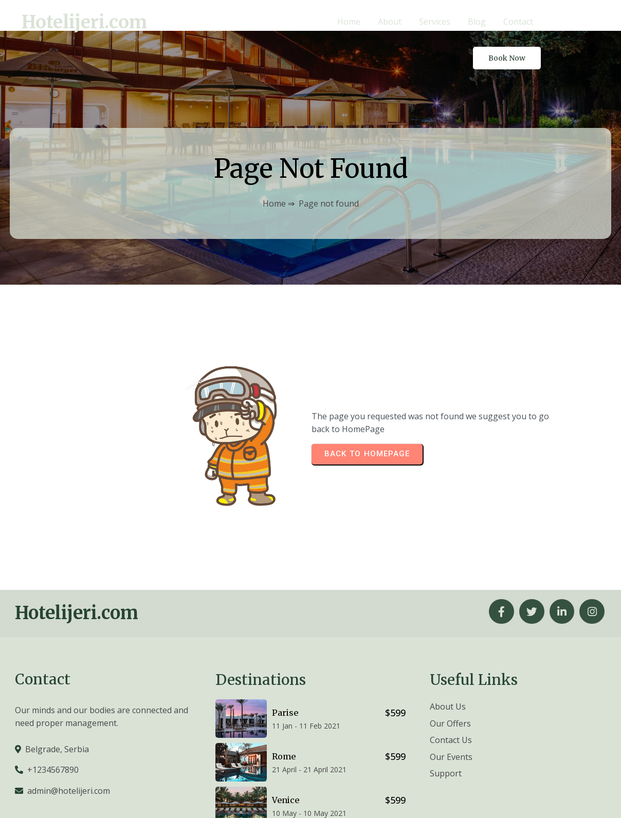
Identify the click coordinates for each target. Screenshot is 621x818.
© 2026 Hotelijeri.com (564, 796)
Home (274, 172)
